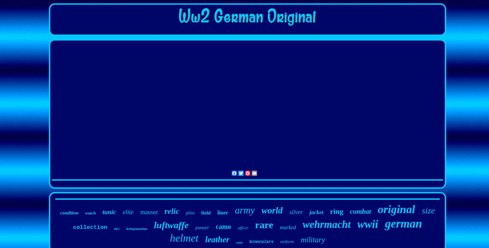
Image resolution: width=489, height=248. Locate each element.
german (403, 223)
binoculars (261, 242)
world (272, 210)
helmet (184, 238)
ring (336, 211)
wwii (367, 224)
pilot (190, 212)
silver (296, 212)
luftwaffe (171, 225)
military (313, 240)
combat (360, 211)
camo (223, 226)
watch (90, 212)
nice (117, 229)
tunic (109, 211)
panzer (202, 227)
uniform (287, 241)
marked (288, 227)
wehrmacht (327, 224)
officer (243, 228)
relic (172, 211)
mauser (149, 212)
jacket (316, 212)
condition (69, 212)
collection (90, 227)
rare (264, 224)
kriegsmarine (136, 229)
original (396, 209)
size (428, 210)
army (245, 210)
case (239, 242)
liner (223, 212)
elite (128, 211)
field (205, 212)
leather (217, 239)
